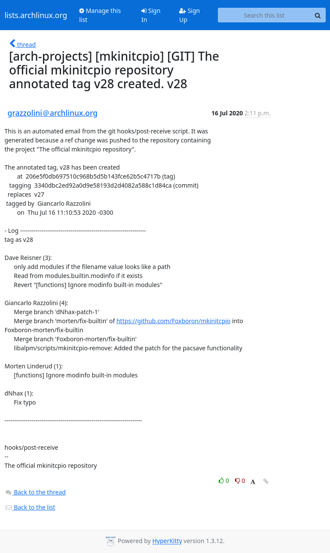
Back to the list (30, 507)
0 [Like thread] (224, 480)
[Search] (318, 15)
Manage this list (100, 15)
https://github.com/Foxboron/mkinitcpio (173, 321)
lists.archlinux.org (36, 15)
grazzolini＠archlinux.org (53, 113)
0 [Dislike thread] (240, 480)
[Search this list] (264, 15)
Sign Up (189, 15)
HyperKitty (167, 541)
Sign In (150, 15)
